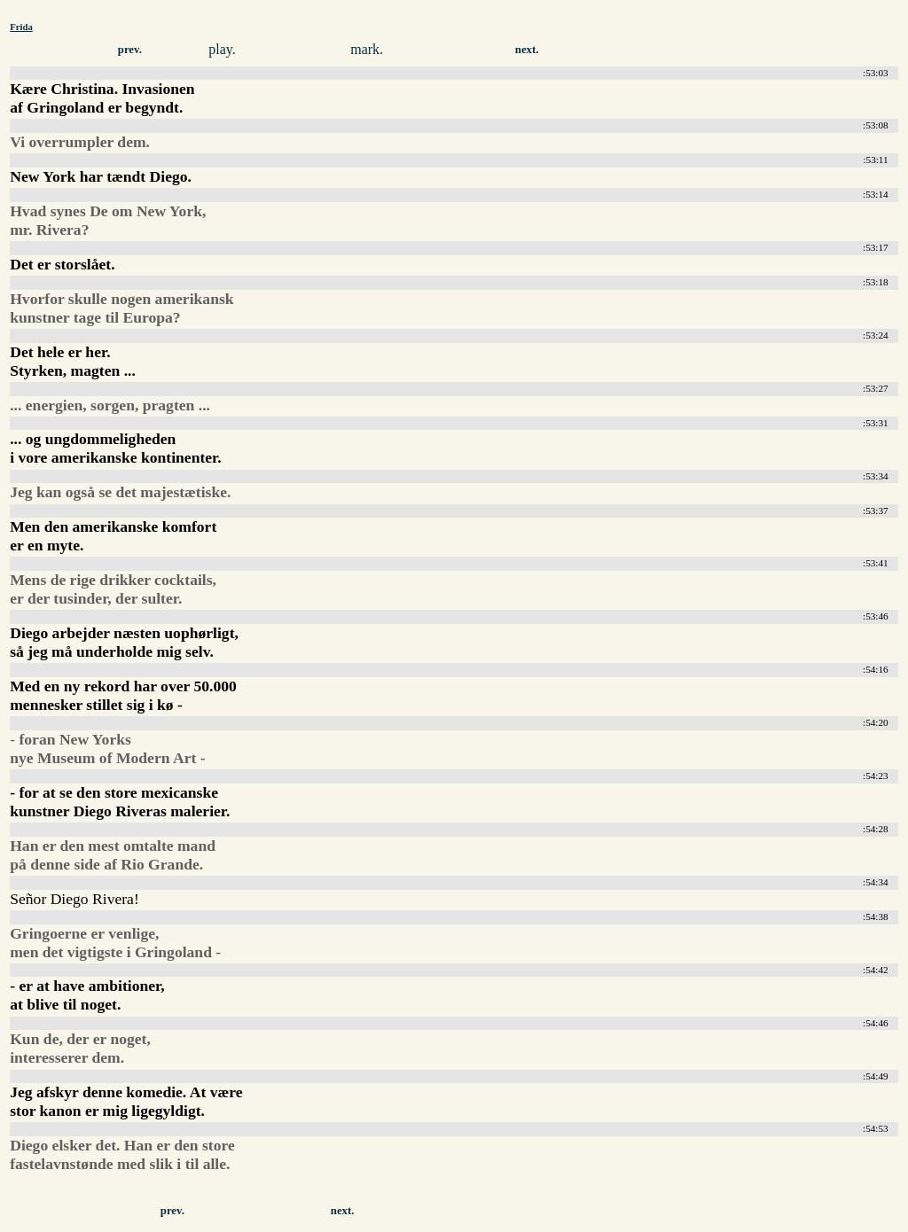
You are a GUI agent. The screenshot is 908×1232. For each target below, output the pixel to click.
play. (222, 49)
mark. (366, 49)
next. (527, 49)
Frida (21, 26)
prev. (130, 49)
